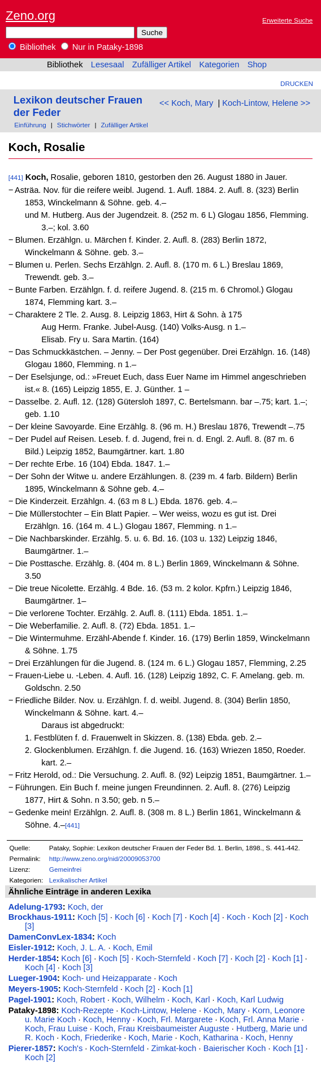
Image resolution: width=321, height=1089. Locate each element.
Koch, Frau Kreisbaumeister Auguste (161, 1028)
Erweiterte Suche (287, 20)
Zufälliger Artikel (161, 64)
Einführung (30, 124)
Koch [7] (167, 917)
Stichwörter (73, 124)
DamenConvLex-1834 (50, 936)
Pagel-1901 (30, 999)
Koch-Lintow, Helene (158, 1010)
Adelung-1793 (35, 906)
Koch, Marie (150, 1037)
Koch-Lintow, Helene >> (266, 102)
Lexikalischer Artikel (78, 880)
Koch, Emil (133, 947)
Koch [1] (287, 958)
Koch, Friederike (91, 1037)
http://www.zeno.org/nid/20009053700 (104, 858)
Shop (257, 64)
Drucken (296, 83)
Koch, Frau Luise (56, 1028)
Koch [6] (130, 917)
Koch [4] (204, 917)
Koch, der (85, 906)
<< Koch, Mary (186, 102)
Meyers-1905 (33, 988)
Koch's (70, 1048)
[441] (15, 177)
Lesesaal (107, 64)
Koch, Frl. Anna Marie (260, 1019)
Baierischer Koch (234, 1048)
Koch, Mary (224, 1010)
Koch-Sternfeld (163, 958)
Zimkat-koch (174, 1048)
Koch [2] (268, 917)
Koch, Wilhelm (138, 999)
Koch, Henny (107, 1019)
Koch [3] (77, 967)
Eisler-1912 (30, 947)
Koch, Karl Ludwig (250, 999)
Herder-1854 (32, 958)
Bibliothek (32, 46)
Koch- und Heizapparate (106, 978)
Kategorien (219, 64)
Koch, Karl (191, 999)
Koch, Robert (81, 999)
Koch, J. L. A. (81, 947)
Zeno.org (30, 15)
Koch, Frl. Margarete (175, 1019)
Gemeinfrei (65, 869)
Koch (236, 917)
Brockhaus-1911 (40, 917)
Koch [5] (92, 917)
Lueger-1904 (32, 978)
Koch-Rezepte (87, 1010)
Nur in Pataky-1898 (102, 46)
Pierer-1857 (30, 1048)
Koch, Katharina (209, 1037)
